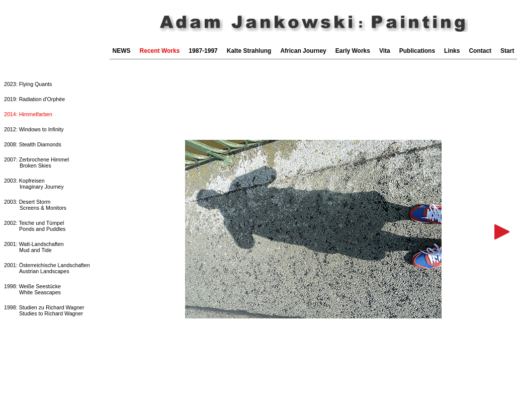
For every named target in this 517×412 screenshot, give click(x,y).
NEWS (122, 50)
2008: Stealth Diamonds (32, 144)
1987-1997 (203, 50)
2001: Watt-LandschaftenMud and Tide (34, 247)
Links (452, 50)
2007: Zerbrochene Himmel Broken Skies (36, 162)
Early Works (352, 50)
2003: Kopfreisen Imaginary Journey (34, 184)
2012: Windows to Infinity (33, 129)
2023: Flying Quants (28, 84)
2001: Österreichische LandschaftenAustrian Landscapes (47, 268)
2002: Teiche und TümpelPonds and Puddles (34, 226)
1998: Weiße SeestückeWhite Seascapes (32, 289)
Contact (480, 50)
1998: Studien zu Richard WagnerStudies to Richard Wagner (44, 310)
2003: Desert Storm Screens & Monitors (35, 205)
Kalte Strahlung (249, 50)
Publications (417, 50)
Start (507, 50)
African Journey (303, 50)
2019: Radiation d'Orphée (34, 99)
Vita (384, 50)
